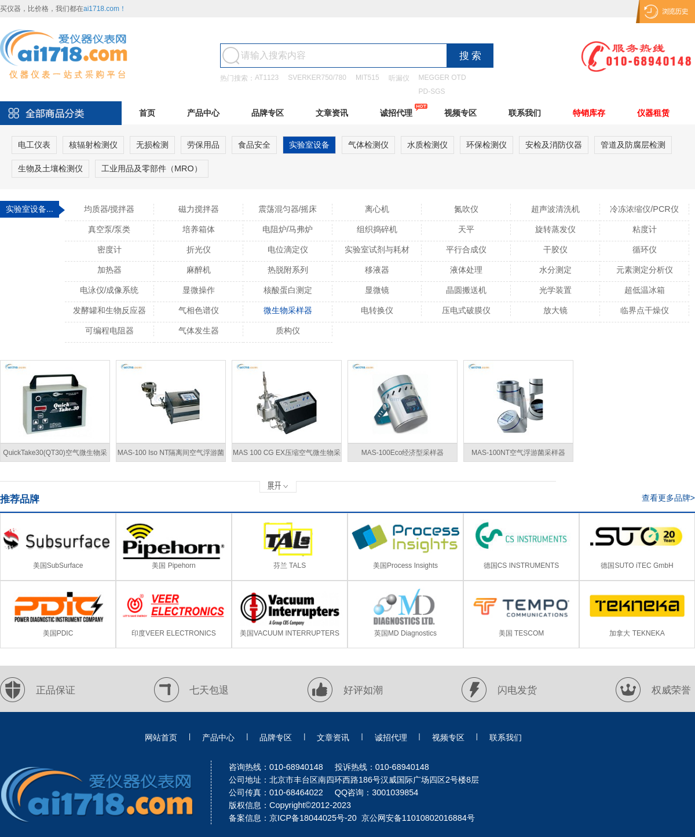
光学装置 (555, 290)
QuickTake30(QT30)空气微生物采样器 (55, 455)
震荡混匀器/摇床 (287, 209)
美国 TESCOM (521, 633)
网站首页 (161, 737)
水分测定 (555, 269)
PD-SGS (432, 91)
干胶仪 (555, 249)
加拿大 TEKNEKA (636, 633)
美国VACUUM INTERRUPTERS (289, 633)
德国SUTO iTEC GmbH (637, 565)
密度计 (109, 249)
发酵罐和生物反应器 (109, 310)
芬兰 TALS (289, 565)
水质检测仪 (427, 144)
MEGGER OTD (442, 78)
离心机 (377, 209)
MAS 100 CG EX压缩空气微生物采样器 (287, 455)
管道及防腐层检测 (633, 144)
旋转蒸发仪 (555, 229)
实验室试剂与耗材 (377, 249)
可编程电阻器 (109, 330)
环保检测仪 (486, 144)
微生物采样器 (288, 310)
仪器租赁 (653, 113)
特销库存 (589, 113)
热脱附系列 (288, 269)
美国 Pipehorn (173, 565)
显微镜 (377, 290)
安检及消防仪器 (553, 144)
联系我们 (525, 113)
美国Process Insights (405, 565)
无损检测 (152, 144)
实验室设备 (309, 144)
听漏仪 (399, 78)
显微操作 (198, 290)
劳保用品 (203, 144)
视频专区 (460, 113)
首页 (147, 113)
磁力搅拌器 (198, 209)
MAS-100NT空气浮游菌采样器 (518, 453)
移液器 (377, 269)
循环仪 (644, 249)
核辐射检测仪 (93, 144)
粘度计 (644, 229)
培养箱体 (198, 229)
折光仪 (198, 249)
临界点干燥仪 (644, 310)
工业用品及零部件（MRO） (151, 168)
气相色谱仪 (198, 310)
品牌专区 (267, 113)
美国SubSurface (58, 565)
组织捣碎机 (377, 229)
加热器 (109, 269)
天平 (466, 229)
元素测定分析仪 (644, 269)
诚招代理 (396, 113)
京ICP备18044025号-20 (313, 818)
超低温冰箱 (644, 290)
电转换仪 (377, 310)
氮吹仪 (466, 209)
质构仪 (288, 330)
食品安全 (254, 144)
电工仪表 (34, 144)
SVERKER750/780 (317, 78)
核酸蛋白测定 (288, 290)
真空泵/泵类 (109, 229)
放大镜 (555, 310)
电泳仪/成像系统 (109, 290)
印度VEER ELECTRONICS (173, 633)
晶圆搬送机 (466, 290)
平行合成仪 (466, 249)
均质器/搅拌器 (109, 209)
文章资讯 (332, 113)
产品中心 (203, 113)
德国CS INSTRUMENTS (521, 565)
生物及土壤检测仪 (50, 168)
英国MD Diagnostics (405, 633)
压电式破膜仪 (466, 310)
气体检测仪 (368, 144)
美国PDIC (58, 633)
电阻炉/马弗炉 (287, 229)
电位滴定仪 (288, 249)
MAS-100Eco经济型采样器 (402, 453)
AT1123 (267, 78)
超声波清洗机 (555, 209)
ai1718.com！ (104, 9)
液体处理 (466, 269)
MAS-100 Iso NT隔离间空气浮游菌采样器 (171, 455)
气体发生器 (198, 330)
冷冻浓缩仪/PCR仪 (644, 209)
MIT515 (367, 78)
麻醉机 (198, 269)
